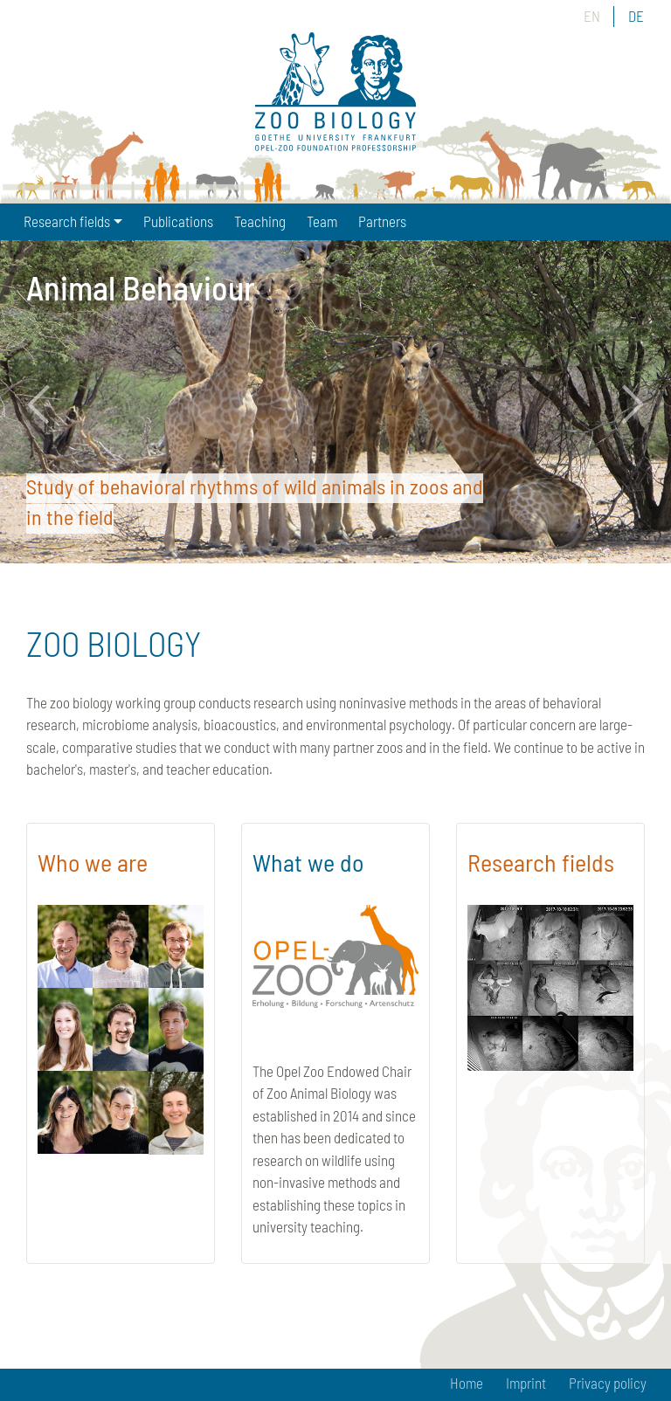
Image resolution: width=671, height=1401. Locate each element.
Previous (48, 404)
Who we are (93, 862)
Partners (382, 221)
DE (636, 15)
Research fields (540, 862)
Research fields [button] (67, 221)
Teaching (260, 221)
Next (623, 404)
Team (322, 221)
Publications (178, 221)
